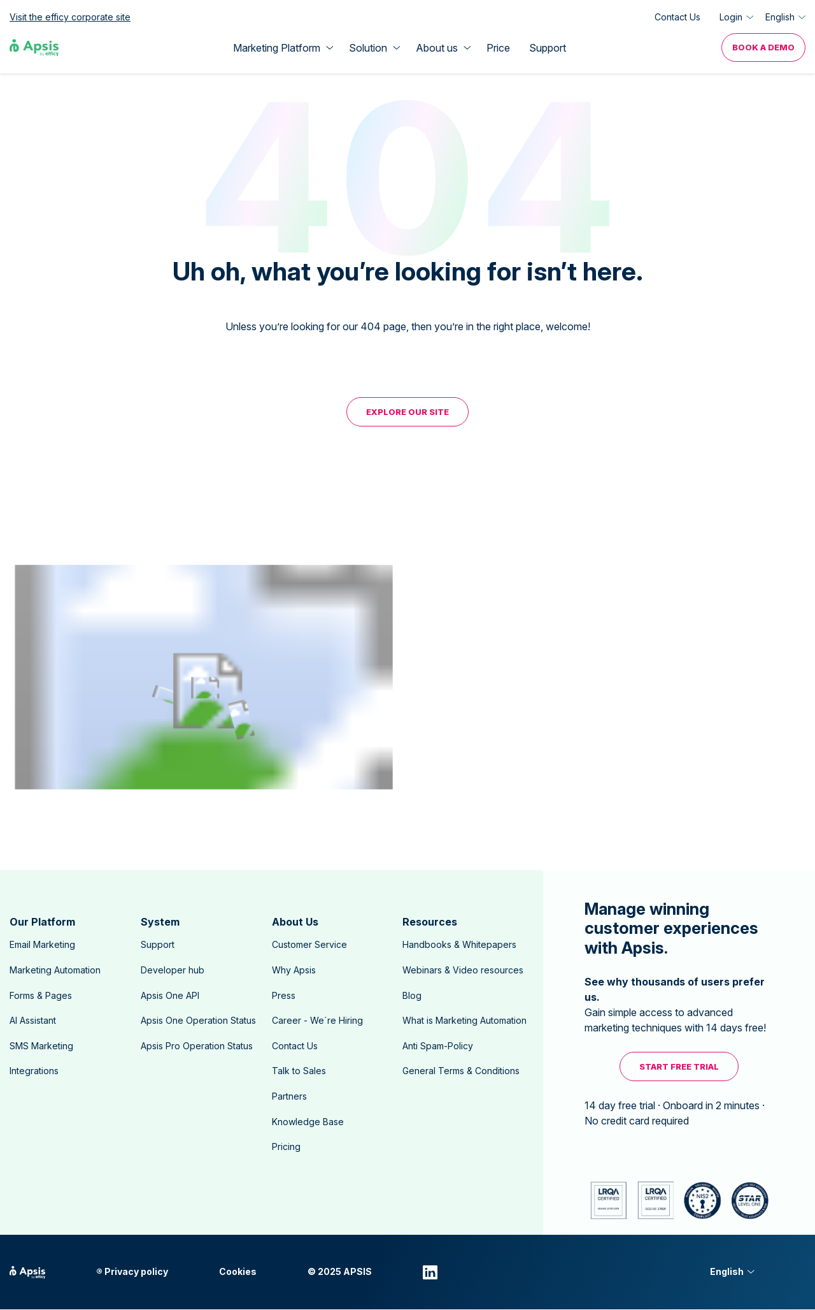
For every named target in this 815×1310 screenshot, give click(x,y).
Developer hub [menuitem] (172, 969)
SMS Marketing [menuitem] (41, 1045)
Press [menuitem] (283, 995)
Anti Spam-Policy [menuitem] (437, 1045)
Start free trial (679, 1066)
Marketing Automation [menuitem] (55, 969)
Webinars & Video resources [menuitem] (462, 969)
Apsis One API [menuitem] (170, 995)
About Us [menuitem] (295, 921)
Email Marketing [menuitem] (42, 944)
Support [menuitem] (157, 944)
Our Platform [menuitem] (42, 921)
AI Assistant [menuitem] (33, 1020)
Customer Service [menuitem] (309, 944)
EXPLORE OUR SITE (407, 412)
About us (437, 47)
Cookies (238, 1272)
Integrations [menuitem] (34, 1070)
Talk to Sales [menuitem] (299, 1070)
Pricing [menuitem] (286, 1146)
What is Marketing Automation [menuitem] (464, 1020)
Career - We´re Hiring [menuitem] (317, 1020)
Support (547, 47)
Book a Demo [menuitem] (763, 47)
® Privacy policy (132, 1272)
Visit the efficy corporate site (70, 16)
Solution (368, 47)
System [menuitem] (160, 921)
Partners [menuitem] (289, 1096)
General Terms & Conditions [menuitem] (461, 1070)
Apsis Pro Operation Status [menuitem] (197, 1045)
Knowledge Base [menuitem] (308, 1121)
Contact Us (677, 16)
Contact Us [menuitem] (295, 1045)
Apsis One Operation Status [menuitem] (198, 1020)
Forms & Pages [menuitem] (41, 995)
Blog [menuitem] (412, 995)
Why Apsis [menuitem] (294, 969)
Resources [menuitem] (429, 921)
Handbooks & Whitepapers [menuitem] (459, 944)
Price (498, 47)
